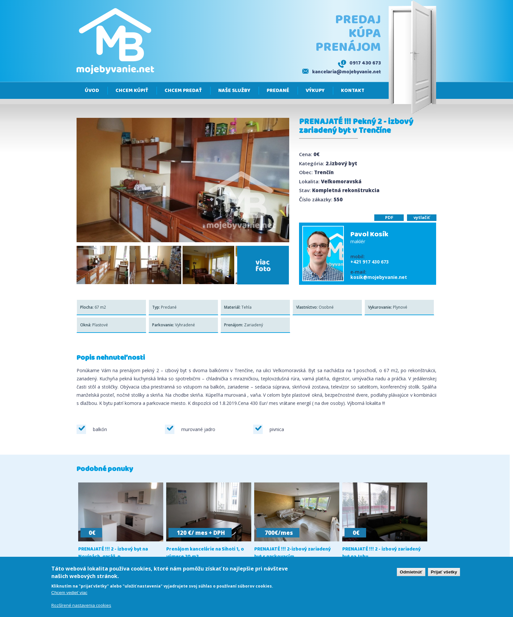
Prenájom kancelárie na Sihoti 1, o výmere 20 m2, (205, 553)
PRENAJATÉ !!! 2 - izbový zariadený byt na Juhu (381, 553)
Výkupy (315, 91)
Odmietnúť (411, 573)
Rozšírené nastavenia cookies (81, 606)
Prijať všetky (444, 573)
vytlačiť (422, 217)
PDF (389, 217)
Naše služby (234, 91)
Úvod (92, 91)
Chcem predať (183, 91)
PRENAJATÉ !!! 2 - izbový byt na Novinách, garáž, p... (113, 553)
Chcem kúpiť (131, 91)
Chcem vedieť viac (69, 593)
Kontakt (352, 91)
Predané (278, 91)
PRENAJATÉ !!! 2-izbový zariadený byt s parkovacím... (292, 553)
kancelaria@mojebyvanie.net (346, 72)
